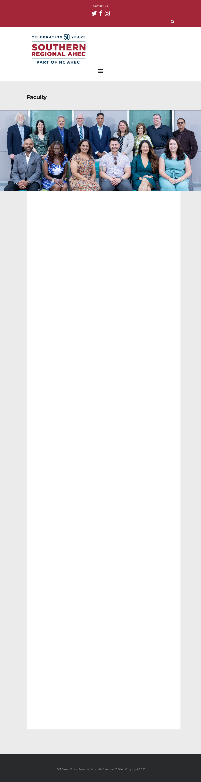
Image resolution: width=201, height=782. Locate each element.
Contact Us (100, 6)
